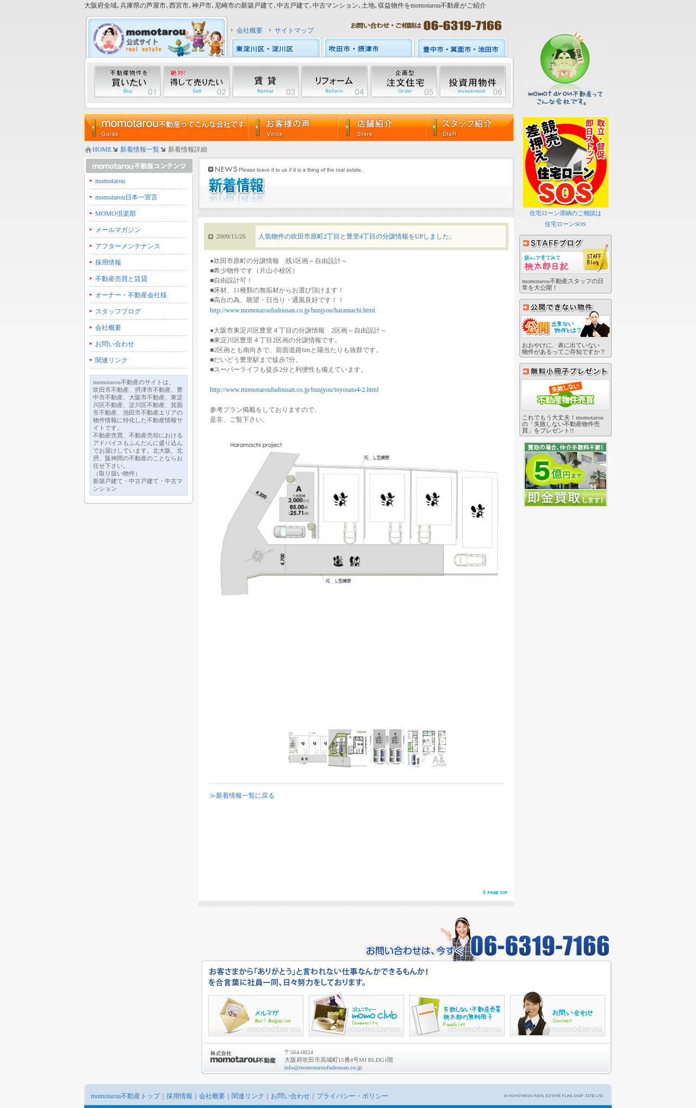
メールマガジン (118, 230)
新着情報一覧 (139, 149)
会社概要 (250, 30)
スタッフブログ (118, 311)
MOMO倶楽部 (115, 213)
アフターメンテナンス (127, 246)
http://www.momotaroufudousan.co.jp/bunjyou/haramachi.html (292, 310)
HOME (101, 149)
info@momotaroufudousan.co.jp (323, 1067)
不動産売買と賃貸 (121, 279)
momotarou (110, 181)
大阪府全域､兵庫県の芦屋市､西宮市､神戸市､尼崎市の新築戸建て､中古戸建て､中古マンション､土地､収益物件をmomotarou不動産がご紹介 (285, 5)
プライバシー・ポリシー (352, 1096)
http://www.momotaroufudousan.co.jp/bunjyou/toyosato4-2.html (294, 389)
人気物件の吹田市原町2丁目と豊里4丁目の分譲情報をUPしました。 (357, 236)
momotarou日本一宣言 (126, 197)
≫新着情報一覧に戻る (242, 795)
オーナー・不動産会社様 (131, 295)
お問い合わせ (114, 344)
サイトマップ (294, 30)
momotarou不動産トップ (125, 1096)
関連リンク (111, 360)
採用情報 (108, 262)
